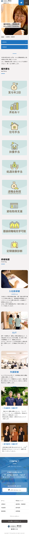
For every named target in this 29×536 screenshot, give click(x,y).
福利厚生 (4, 42)
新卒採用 (18, 507)
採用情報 (18, 511)
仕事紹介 (3, 504)
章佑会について (19, 500)
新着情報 (3, 511)
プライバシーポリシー (14, 516)
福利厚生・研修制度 (20, 504)
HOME (2, 36)
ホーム (2, 500)
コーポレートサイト (14, 521)
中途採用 (3, 507)
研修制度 (4, 47)
